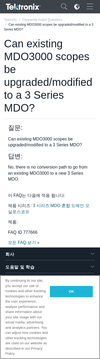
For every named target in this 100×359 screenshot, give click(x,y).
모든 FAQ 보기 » (23, 242)
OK (71, 291)
